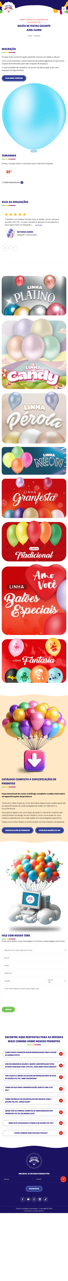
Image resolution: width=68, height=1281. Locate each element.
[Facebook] (22, 1199)
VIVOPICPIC (34, 1189)
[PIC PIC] (9, 15)
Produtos (37, 36)
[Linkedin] (40, 1199)
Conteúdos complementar (34, 1211)
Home (30, 36)
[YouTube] (28, 1199)
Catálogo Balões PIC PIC (50, 830)
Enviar (8, 1009)
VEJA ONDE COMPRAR (14, 78)
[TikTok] (45, 1199)
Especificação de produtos (17, 830)
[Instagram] (34, 1199)
